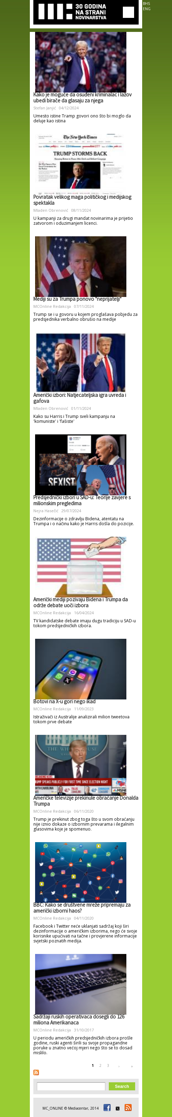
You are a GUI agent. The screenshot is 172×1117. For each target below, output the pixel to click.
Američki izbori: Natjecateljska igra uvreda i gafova (79, 399)
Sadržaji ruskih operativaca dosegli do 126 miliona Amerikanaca (78, 1020)
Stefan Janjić (44, 107)
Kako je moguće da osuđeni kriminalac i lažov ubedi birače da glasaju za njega (82, 98)
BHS (146, 3)
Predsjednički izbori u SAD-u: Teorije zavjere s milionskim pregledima (82, 501)
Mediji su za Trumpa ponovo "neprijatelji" (77, 300)
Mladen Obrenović (50, 210)
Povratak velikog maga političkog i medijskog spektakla (82, 201)
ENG (147, 8)
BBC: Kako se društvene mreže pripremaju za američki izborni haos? (82, 908)
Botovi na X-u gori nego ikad (64, 702)
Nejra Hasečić (45, 510)
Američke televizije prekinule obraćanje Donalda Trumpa (85, 801)
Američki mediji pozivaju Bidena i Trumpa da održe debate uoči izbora (80, 603)
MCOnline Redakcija (52, 306)
